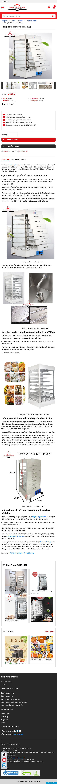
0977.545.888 (23, 151)
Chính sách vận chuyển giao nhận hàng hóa (14, 702)
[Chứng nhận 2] (27, 773)
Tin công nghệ (5, 713)
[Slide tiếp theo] (55, 85)
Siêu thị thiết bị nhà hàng (16, 536)
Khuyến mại (4, 720)
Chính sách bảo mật (7, 696)
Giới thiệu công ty (6, 681)
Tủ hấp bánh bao (29, 553)
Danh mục (5, 1)
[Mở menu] (3, 7)
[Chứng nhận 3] (36, 773)
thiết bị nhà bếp (45, 542)
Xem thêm (49, 632)
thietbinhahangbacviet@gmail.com (15, 758)
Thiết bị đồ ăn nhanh (16, 553)
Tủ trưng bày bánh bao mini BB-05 (41, 619)
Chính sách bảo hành (7, 693)
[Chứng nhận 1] (11, 773)
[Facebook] (15, 731)
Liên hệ (3, 684)
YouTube (4, 760)
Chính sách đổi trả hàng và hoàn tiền (12, 705)
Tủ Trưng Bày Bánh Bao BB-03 (14, 591)
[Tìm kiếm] (52, 16)
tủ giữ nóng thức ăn (39, 517)
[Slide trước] (2, 85)
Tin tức (3, 723)
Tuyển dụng (4, 717)
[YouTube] (20, 731)
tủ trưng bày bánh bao (17, 165)
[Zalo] (4, 765)
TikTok (4, 754)
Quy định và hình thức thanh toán (11, 699)
